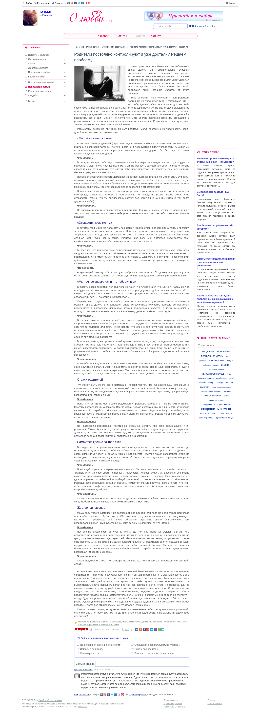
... (80, 3)
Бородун (46, 11)
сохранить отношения (216, 404)
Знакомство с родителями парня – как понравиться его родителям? (216, 262)
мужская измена (206, 378)
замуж (230, 360)
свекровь (227, 391)
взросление (92, 624)
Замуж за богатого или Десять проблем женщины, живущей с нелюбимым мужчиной (215, 299)
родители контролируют (89, 622)
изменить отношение (109, 624)
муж (229, 374)
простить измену (206, 383)
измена (225, 364)
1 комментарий (85, 663)
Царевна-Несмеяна (83, 669)
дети (228, 356)
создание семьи (216, 400)
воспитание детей (212, 356)
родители (204, 387)
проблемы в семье (225, 378)
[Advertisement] (45, 159)
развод (219, 382)
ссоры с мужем (225, 413)
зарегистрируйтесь (138, 695)
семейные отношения (212, 396)
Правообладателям (173, 703)
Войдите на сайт (82, 695)
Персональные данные (174, 707)
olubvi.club (82, 706)
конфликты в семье (216, 369)
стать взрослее (206, 418)
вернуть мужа (208, 352)
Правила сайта (170, 700)
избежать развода (210, 365)
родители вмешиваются (222, 387)
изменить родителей (152, 622)
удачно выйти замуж (224, 418)
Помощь (211, 700)
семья (227, 396)
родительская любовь (111, 622)
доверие (203, 360)
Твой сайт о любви (50, 700)
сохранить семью (216, 409)
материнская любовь (132, 622)
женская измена (216, 360)
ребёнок (229, 382)
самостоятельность (173, 622)
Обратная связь (215, 703)
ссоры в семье (208, 413)
